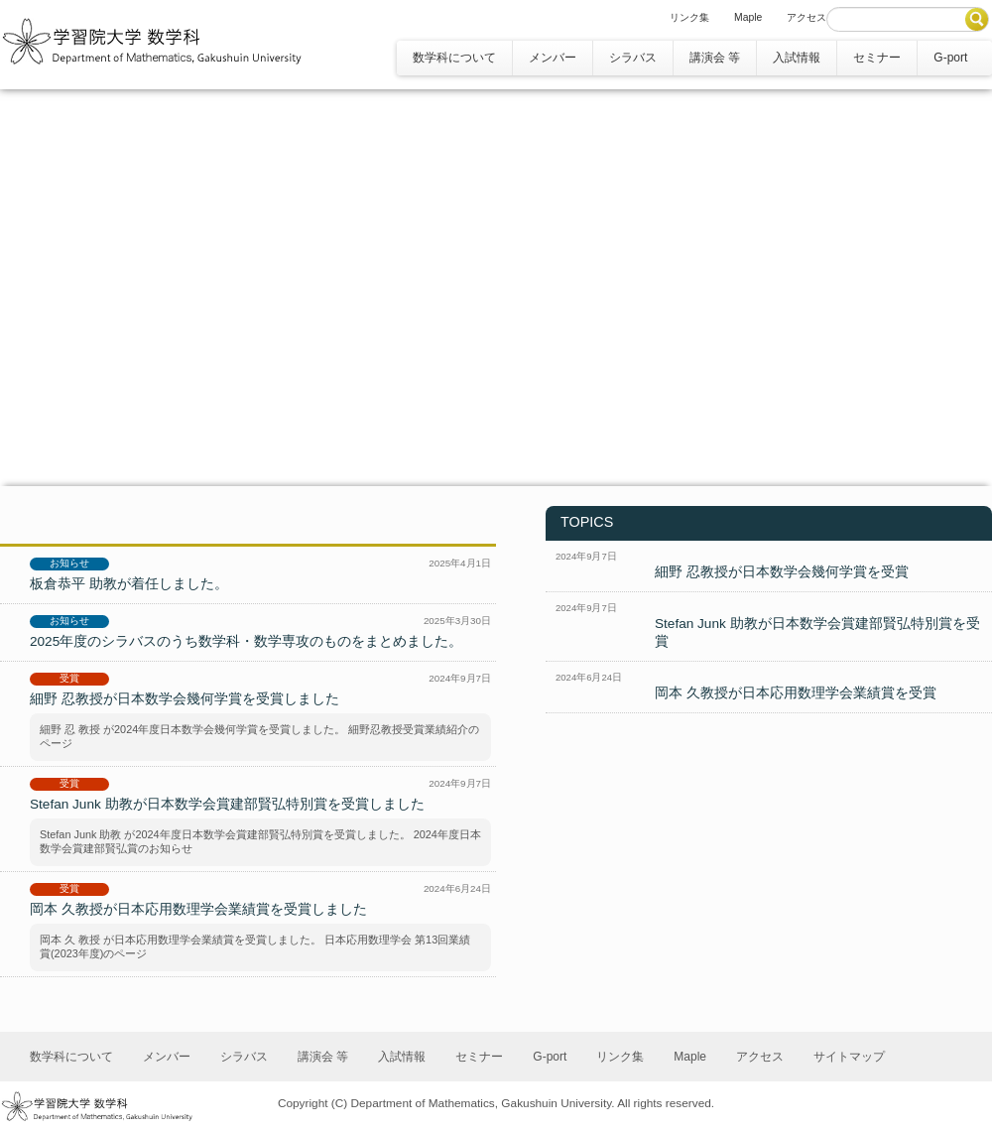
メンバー (552, 57)
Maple (748, 17)
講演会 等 (714, 57)
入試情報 (796, 57)
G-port (950, 57)
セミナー (877, 57)
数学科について (454, 57)
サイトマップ (849, 1057)
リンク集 (689, 17)
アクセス (806, 17)
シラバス (633, 57)
